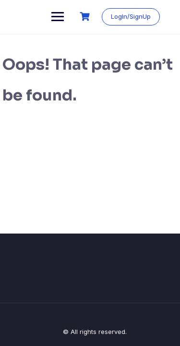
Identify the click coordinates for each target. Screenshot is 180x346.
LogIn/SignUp (131, 16)
